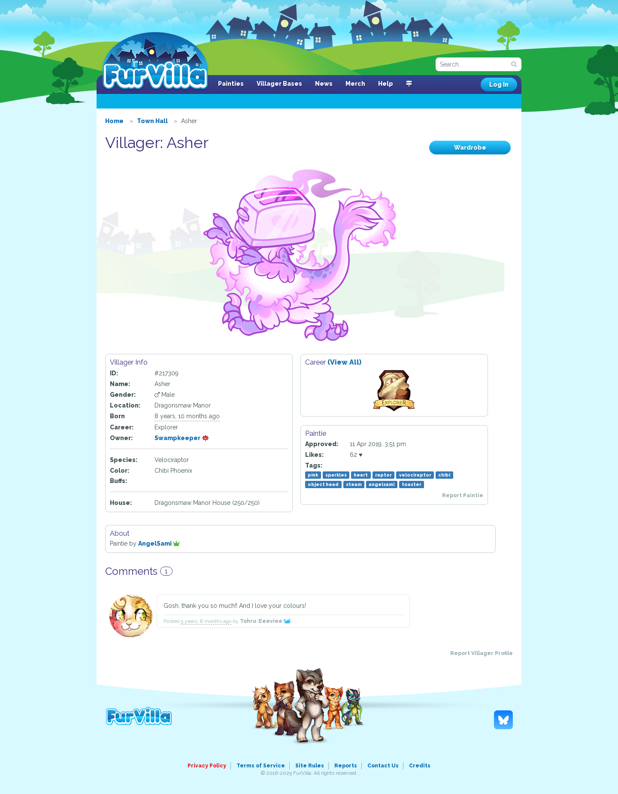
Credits (419, 766)
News (324, 83)
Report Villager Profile (481, 653)
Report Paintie (462, 495)
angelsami (381, 484)
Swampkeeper (181, 438)
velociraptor (415, 474)
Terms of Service (260, 766)
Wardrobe (470, 147)
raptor (383, 474)
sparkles (336, 474)
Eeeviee (274, 621)
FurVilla (155, 61)
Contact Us (383, 766)
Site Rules (309, 766)
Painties (231, 83)
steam (354, 484)
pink (313, 474)
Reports (345, 766)
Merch (355, 83)
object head (323, 484)
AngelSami (159, 543)
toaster (411, 484)
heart (361, 474)
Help (385, 83)
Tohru (248, 621)
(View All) (344, 362)
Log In (499, 84)
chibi (444, 474)
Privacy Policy (207, 766)
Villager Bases (279, 83)
